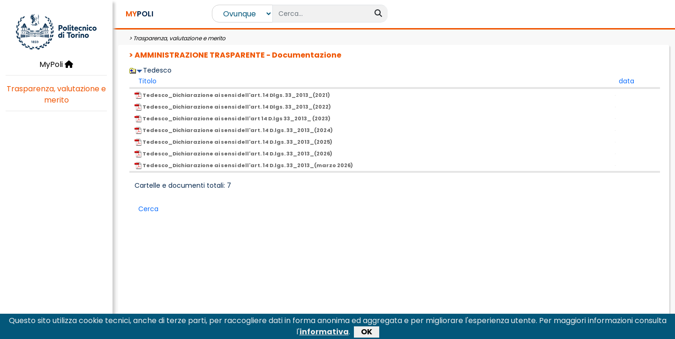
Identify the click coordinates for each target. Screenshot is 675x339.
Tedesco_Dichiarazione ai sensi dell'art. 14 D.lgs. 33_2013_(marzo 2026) (244, 165)
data (626, 81)
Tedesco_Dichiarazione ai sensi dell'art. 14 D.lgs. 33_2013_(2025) (233, 142)
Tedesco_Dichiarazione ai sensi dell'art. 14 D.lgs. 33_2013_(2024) (234, 130)
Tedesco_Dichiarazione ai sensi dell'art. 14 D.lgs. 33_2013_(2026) (233, 153)
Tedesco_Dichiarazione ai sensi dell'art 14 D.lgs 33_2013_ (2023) (232, 118)
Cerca (148, 209)
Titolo (147, 81)
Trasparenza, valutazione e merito (56, 94)
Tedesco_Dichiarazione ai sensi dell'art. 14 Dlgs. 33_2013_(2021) (232, 95)
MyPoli (56, 64)
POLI (139, 13)
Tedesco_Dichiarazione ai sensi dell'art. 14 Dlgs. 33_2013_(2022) (233, 107)
